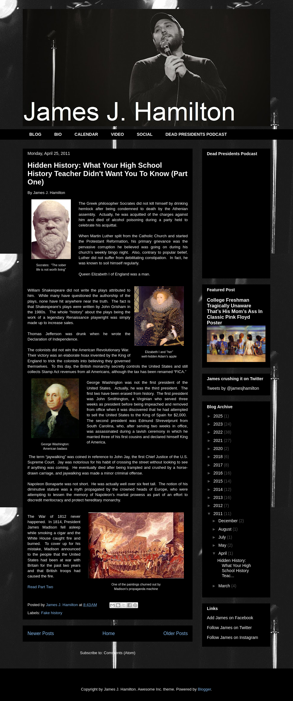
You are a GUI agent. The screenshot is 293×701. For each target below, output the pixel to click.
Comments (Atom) (119, 653)
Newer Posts (41, 633)
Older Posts (176, 633)
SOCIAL (144, 134)
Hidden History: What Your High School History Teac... (234, 568)
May (222, 545)
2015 (218, 481)
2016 (218, 473)
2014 (218, 489)
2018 (218, 456)
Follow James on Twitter (229, 627)
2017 (218, 465)
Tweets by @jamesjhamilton (233, 388)
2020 (218, 448)
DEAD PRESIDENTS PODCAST (196, 134)
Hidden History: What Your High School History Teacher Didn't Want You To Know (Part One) (107, 173)
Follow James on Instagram (232, 637)
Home (109, 633)
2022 (218, 432)
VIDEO (117, 134)
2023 (218, 424)
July (222, 537)
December (228, 520)
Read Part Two (40, 587)
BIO (58, 134)
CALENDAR (86, 134)
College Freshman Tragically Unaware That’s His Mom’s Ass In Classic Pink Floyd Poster (235, 311)
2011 (218, 513)
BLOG (35, 134)
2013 (218, 497)
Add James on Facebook (230, 617)
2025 (218, 416)
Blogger (204, 689)
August (225, 529)
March (224, 585)
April (223, 553)
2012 (218, 505)
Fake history (51, 613)
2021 (218, 440)
